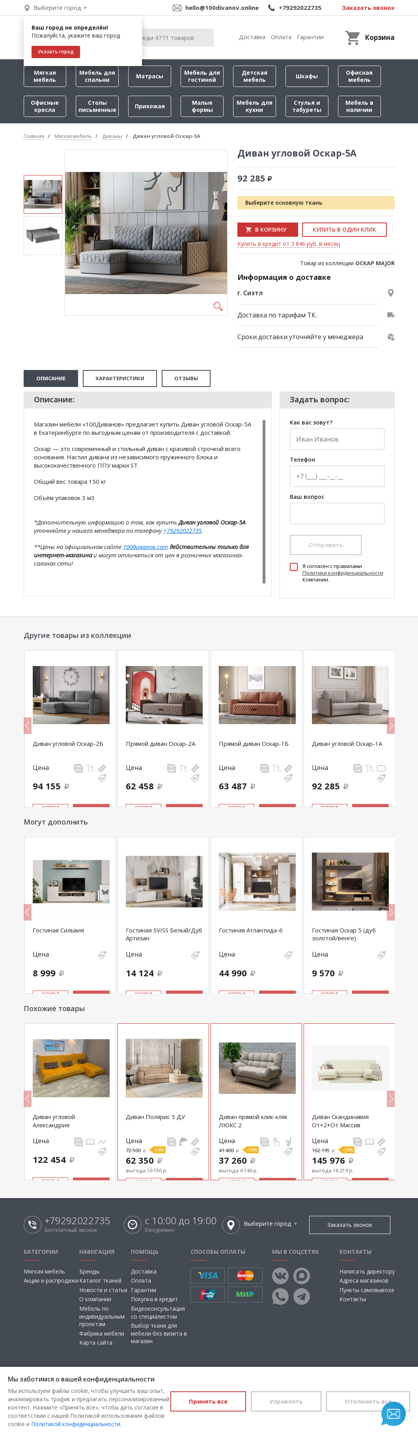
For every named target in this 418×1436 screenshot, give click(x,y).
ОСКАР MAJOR (375, 263)
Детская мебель (254, 76)
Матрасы (149, 76)
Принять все (208, 1401)
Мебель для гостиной (202, 76)
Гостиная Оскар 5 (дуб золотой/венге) (344, 934)
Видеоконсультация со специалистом (158, 1312)
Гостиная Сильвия (58, 930)
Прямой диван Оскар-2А (160, 743)
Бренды (89, 1271)
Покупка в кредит (154, 1299)
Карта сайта (95, 1342)
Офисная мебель (359, 76)
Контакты (353, 1299)
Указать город (56, 51)
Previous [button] (28, 725)
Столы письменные (97, 106)
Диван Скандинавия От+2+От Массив (340, 1120)
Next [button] (391, 725)
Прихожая (150, 106)
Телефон (302, 460)
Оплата (281, 37)
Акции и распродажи (51, 1280)
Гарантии (310, 37)
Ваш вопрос (307, 497)
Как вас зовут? (311, 422)
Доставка (252, 37)
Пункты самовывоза (367, 1290)
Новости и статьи (103, 1290)
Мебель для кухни (254, 106)
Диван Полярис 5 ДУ (155, 1117)
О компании (95, 1299)
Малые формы (202, 106)
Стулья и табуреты (306, 106)
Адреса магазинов (364, 1280)
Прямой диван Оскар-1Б (254, 743)
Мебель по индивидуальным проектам (102, 1316)
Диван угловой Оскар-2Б (68, 743)
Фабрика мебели (101, 1333)
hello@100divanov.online (222, 7)
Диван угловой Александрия (54, 1120)
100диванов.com (145, 547)
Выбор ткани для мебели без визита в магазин (159, 1333)
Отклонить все (368, 1401)
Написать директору (367, 1271)
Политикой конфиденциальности (75, 1424)
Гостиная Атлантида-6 (251, 930)
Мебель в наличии (359, 106)
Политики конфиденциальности (342, 572)
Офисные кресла (45, 106)
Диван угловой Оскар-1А (347, 743)
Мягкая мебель (45, 76)
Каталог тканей (100, 1280)
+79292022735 (300, 7)
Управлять (286, 1401)
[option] (43, 194)
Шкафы (307, 76)
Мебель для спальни (97, 76)
